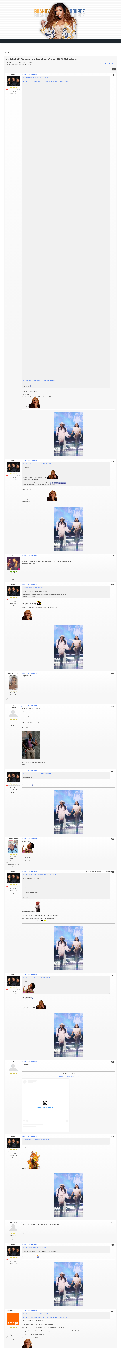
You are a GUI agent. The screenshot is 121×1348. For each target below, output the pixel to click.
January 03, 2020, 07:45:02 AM (29, 771)
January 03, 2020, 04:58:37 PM (29, 1061)
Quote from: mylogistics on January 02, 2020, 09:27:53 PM (37, 773)
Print (114, 69)
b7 (13, 556)
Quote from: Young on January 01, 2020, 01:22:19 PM (36, 77)
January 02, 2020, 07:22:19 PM (29, 555)
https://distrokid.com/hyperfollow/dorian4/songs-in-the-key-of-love (39, 380)
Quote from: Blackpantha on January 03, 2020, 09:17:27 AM (37, 977)
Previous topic (104, 64)
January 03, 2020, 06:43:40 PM (29, 1136)
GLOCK (13, 1062)
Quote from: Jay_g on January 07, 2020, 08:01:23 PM (36, 1247)
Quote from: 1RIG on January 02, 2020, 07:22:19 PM (36, 587)
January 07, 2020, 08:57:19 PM (29, 1244)
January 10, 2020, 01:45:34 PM (29, 1310)
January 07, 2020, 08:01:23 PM (29, 1222)
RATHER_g (13, 1222)
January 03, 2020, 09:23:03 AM (29, 871)
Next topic (112, 64)
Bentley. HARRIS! (13, 1311)
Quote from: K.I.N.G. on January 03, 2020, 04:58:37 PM (36, 1139)
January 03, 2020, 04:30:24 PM (29, 974)
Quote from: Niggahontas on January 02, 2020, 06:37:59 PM (37, 463)
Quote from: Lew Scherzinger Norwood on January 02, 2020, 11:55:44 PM (40, 874)
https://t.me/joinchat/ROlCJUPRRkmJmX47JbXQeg (68, 1076)
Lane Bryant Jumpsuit (13, 707)
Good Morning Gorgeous (13, 674)
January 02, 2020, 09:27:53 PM (29, 673)
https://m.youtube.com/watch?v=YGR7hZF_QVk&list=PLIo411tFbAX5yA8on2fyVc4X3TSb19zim (46, 81)
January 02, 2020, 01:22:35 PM (29, 74)
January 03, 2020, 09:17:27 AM (29, 838)
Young (13, 75)
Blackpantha (13, 839)
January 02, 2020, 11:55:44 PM (29, 706)
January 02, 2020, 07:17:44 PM (29, 460)
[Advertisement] (60, 45)
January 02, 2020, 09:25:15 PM (29, 584)
